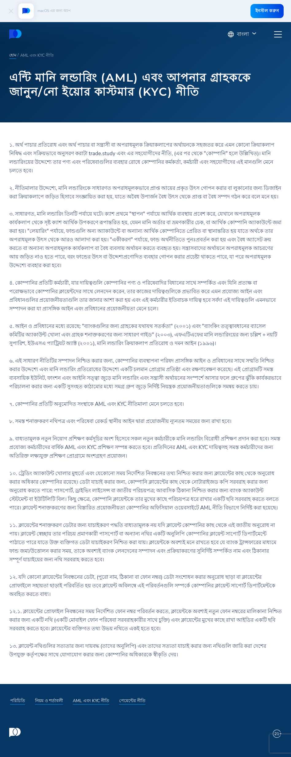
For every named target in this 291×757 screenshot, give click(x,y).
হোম (12, 55)
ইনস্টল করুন (265, 10)
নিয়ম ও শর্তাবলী (49, 700)
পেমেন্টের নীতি (132, 700)
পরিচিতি (17, 700)
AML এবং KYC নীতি (91, 700)
